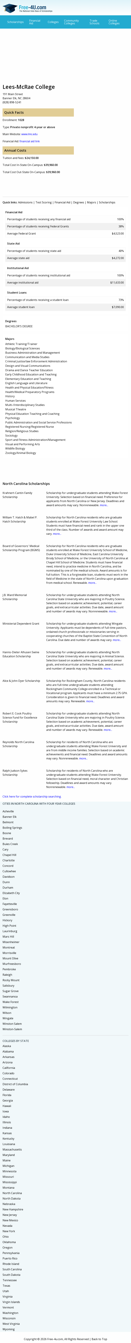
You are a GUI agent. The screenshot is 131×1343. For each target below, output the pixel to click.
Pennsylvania (11, 1253)
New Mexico (10, 1220)
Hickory (7, 920)
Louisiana (9, 1144)
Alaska (7, 1046)
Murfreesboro (12, 964)
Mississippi (10, 1182)
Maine (7, 1160)
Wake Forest (11, 1002)
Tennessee (10, 1280)
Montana (8, 1187)
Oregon (7, 1247)
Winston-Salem (12, 1029)
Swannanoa (10, 996)
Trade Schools (94, 22)
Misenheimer (11, 942)
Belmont (8, 822)
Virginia (7, 1296)
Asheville (8, 811)
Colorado (8, 1073)
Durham (8, 887)
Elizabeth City (11, 893)
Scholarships (15, 22)
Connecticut (10, 1079)
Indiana (7, 1128)
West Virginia (11, 1324)
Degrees (78, 202)
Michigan (8, 1166)
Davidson (8, 877)
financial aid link (29, 141)
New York (9, 1231)
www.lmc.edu (29, 134)
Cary (5, 849)
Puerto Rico (10, 1258)
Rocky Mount (11, 980)
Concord (8, 866)
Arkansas (8, 1057)
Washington (10, 1313)
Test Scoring (43, 202)
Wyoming (9, 1329)
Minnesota (9, 1171)
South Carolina (12, 1269)
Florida (7, 1095)
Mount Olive (10, 958)
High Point (9, 926)
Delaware (9, 1089)
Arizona (7, 1062)
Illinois (7, 1122)
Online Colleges (114, 22)
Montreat (9, 947)
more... (104, 505)
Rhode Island (11, 1264)
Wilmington (10, 1007)
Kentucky (8, 1138)
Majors (91, 202)
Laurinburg (10, 931)
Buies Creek (10, 844)
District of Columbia (15, 1084)
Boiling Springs (12, 828)
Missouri (8, 1177)
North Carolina (12, 1193)
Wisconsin (9, 1318)
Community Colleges (71, 22)
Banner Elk (10, 817)
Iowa (6, 1111)
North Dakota (11, 1198)
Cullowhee (9, 871)
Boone (7, 833)
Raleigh (7, 975)
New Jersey (10, 1215)
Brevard (8, 838)
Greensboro (10, 909)
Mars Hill (8, 936)
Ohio (6, 1237)
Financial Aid (34, 22)
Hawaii (7, 1106)
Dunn (6, 882)
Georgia (8, 1100)
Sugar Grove (11, 991)
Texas (6, 1286)
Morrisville (9, 953)
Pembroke (9, 969)
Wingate (8, 1018)
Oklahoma (9, 1242)
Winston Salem (12, 1024)
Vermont (8, 1307)
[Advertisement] (65, 56)
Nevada (7, 1226)
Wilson (7, 1013)
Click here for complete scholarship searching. (32, 796)
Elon (5, 898)
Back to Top (99, 1339)
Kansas (7, 1133)
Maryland (9, 1155)
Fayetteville (10, 904)
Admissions (25, 202)
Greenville (9, 915)
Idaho (6, 1117)
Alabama (8, 1051)
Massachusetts (12, 1149)
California (9, 1068)
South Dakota (11, 1275)
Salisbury (8, 985)
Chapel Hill (9, 855)
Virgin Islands (11, 1302)
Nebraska (9, 1204)
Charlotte (9, 860)
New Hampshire (13, 1209)
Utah (6, 1291)
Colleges (53, 22)
